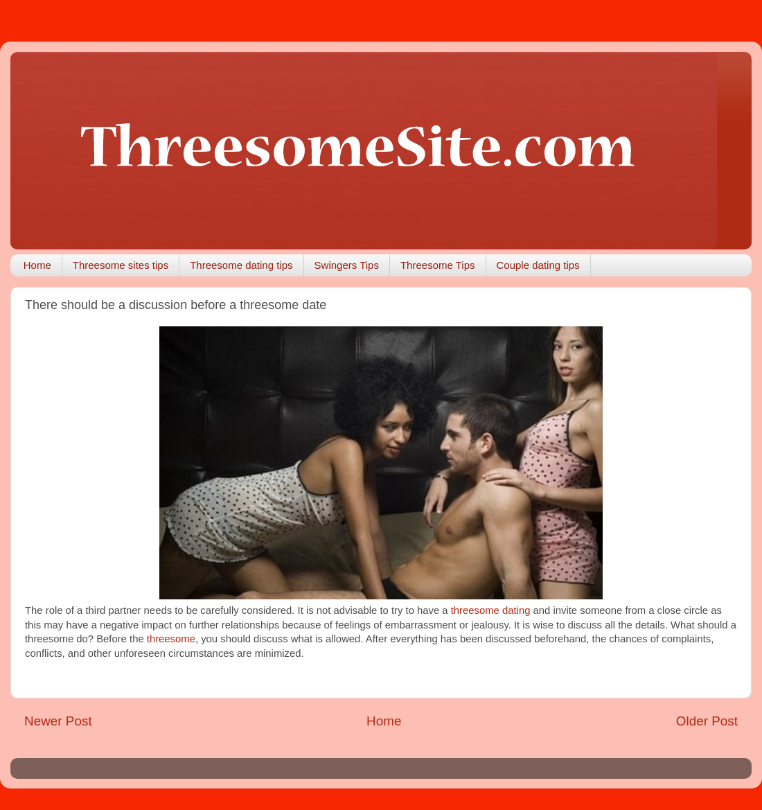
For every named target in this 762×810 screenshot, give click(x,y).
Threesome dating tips (241, 265)
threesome (171, 638)
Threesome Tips (437, 265)
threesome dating (492, 610)
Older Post (707, 721)
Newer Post (58, 721)
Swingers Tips (346, 265)
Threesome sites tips (120, 265)
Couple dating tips (538, 265)
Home (37, 265)
